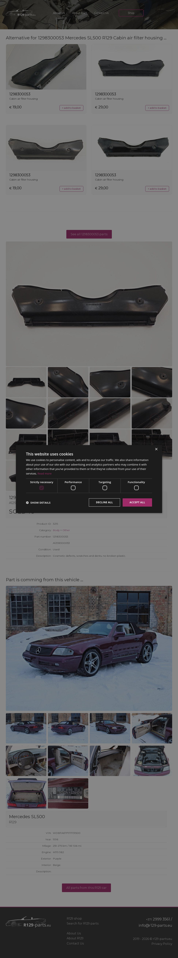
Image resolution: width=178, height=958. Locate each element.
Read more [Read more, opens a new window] (45, 473)
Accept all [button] (137, 502)
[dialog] (89, 479)
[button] (38, 502)
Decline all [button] (104, 502)
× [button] (156, 449)
